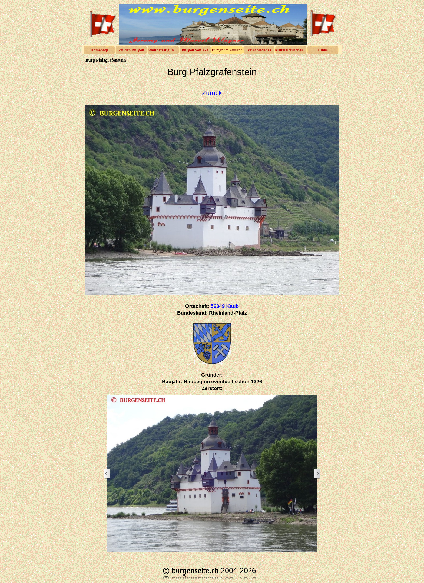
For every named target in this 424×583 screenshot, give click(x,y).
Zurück (212, 92)
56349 (225, 306)
